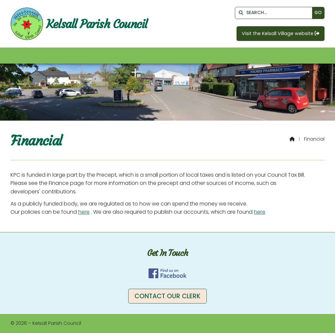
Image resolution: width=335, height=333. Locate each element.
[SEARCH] (275, 13)
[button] (167, 56)
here (84, 212)
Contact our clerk (167, 296)
